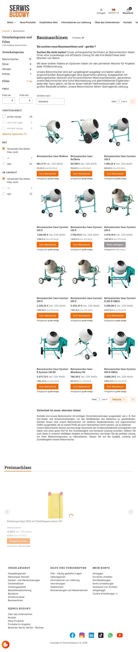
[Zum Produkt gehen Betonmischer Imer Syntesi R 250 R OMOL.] (120, 274)
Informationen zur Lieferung (65, 580)
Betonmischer (16, 59)
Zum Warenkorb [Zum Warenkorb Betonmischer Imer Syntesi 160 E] (47, 244)
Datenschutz (57, 587)
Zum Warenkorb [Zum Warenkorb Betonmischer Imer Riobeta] (47, 173)
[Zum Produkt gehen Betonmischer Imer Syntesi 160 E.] (52, 203)
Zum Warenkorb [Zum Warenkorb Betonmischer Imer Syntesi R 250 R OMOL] (115, 315)
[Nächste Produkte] (119, 399)
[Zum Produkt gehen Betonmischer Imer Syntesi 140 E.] (120, 132)
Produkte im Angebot (19, 624)
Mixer (16, 64)
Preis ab (6, 95)
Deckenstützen (16, 583)
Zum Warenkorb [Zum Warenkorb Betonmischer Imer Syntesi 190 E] (81, 244)
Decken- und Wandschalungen (24, 580)
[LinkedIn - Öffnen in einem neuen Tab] (91, 635)
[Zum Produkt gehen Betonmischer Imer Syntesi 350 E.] (86, 274)
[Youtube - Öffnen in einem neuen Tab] (119, 635)
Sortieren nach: (43, 95)
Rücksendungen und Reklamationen (69, 590)
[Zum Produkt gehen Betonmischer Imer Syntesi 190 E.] (86, 203)
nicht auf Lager (15, 122)
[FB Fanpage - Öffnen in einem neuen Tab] (72, 635)
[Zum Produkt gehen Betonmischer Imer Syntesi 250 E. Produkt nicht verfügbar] (120, 203)
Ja (8, 158)
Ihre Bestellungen (102, 580)
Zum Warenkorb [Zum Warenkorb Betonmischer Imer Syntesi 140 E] (115, 173)
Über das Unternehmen (20, 614)
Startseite (6, 31)
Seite (114, 101)
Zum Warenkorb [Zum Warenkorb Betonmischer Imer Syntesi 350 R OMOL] (115, 386)
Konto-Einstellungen (103, 583)
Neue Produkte (16, 620)
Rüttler (16, 74)
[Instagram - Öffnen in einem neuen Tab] (81, 635)
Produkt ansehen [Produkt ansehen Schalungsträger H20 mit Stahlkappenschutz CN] (18, 541)
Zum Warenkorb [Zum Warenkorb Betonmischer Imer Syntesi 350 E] (81, 315)
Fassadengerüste (17, 573)
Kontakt (12, 617)
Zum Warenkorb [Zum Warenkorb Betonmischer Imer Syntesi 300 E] (47, 315)
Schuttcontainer (16, 597)
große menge (14, 116)
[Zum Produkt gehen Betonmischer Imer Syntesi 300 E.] (52, 274)
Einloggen (98, 573)
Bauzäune (13, 593)
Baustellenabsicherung (19, 590)
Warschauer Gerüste (18, 576)
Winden (16, 69)
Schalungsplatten (17, 587)
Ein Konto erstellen (102, 576)
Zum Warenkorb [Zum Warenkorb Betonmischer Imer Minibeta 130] (81, 386)
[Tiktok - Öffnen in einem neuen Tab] (100, 635)
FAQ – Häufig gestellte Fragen (66, 573)
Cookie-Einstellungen (104, 593)
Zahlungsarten (57, 576)
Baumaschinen (15, 600)
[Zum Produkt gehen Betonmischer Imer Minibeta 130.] (86, 345)
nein (9, 163)
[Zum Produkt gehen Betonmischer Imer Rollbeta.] (86, 132)
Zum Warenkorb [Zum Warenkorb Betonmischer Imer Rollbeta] (81, 173)
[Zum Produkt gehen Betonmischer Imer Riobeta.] (52, 132)
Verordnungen (57, 583)
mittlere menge (15, 128)
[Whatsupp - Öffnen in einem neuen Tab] (110, 635)
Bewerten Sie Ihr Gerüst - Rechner (26, 627)
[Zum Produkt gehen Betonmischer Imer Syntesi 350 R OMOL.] (120, 345)
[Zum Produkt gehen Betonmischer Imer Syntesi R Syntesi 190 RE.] (52, 345)
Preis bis (23, 95)
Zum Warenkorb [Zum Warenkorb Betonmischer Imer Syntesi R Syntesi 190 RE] (47, 386)
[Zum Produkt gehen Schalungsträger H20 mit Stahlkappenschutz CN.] (55, 497)
